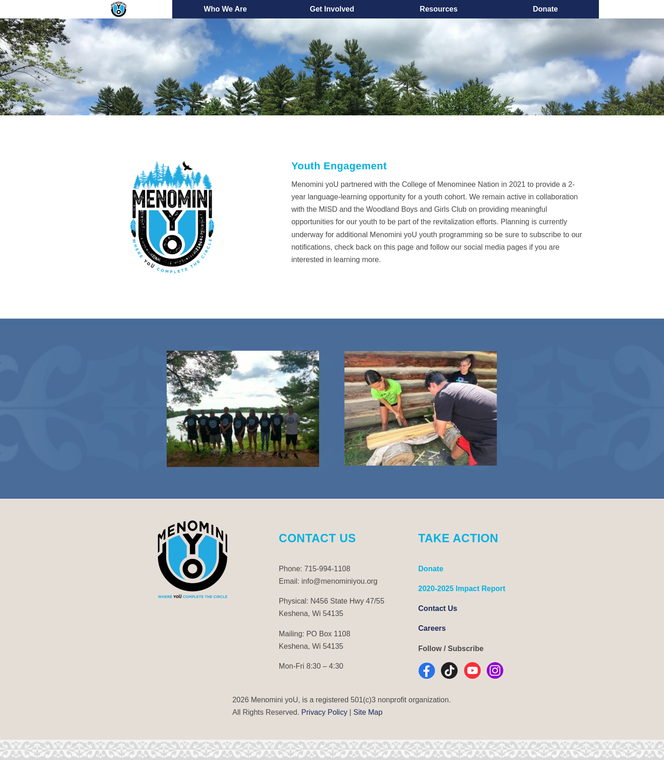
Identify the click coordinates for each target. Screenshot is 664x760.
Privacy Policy (325, 712)
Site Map (367, 712)
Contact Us (437, 608)
